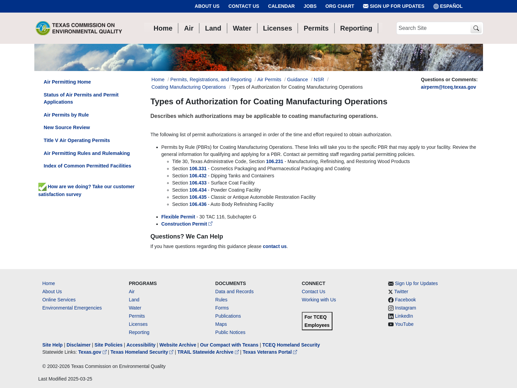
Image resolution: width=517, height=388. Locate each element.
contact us (275, 246)
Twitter (401, 291)
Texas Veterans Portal (270, 352)
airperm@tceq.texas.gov (448, 87)
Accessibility (141, 345)
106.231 (274, 161)
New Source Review (67, 127)
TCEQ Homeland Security (291, 345)
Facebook (405, 299)
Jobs (310, 6)
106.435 (198, 197)
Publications (228, 316)
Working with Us (319, 299)
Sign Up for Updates (393, 6)
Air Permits (269, 79)
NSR (319, 79)
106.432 (198, 175)
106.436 (198, 204)
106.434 (198, 190)
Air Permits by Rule (66, 115)
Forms (222, 308)
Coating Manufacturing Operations (189, 87)
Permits (137, 316)
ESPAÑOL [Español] (448, 6)
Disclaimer (79, 345)
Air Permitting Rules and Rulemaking (87, 153)
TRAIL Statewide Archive (208, 352)
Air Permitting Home (67, 82)
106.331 (198, 168)
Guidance (297, 79)
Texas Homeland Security (142, 352)
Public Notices (230, 332)
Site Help (52, 345)
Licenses (138, 324)
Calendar (281, 6)
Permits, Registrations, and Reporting (211, 79)
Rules (221, 299)
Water (135, 308)
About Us (207, 6)
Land (134, 299)
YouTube (404, 324)
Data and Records (234, 291)
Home (48, 283)
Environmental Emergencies (72, 308)
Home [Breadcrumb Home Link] (158, 79)
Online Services (59, 299)
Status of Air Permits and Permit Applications (81, 98)
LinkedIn (404, 316)
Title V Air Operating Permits (77, 140)
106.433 (198, 183)
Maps (221, 324)
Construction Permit (186, 224)
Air (132, 291)
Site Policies (108, 345)
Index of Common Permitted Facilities (87, 166)
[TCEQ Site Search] (476, 28)
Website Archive (177, 345)
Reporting (139, 332)
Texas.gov (93, 352)
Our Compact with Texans (229, 345)
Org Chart (339, 6)
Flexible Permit (178, 216)
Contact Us (243, 6)
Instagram (405, 308)
